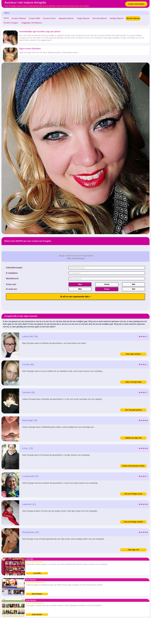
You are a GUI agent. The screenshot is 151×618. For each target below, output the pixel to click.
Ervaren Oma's (49, 18)
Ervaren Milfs (34, 18)
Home (6, 18)
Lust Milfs (37, 573)
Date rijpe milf (133, 550)
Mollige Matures (117, 18)
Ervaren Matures (19, 18)
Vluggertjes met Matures (31, 23)
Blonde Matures (133, 18)
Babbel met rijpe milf (133, 438)
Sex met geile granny (133, 410)
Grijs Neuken (37, 614)
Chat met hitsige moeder (133, 522)
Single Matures (83, 18)
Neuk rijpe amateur (133, 354)
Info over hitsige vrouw (133, 494)
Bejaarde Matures (66, 18)
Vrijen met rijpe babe (133, 382)
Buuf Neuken (37, 594)
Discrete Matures (99, 18)
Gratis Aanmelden (136, 4)
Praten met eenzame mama (133, 466)
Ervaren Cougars (11, 23)
